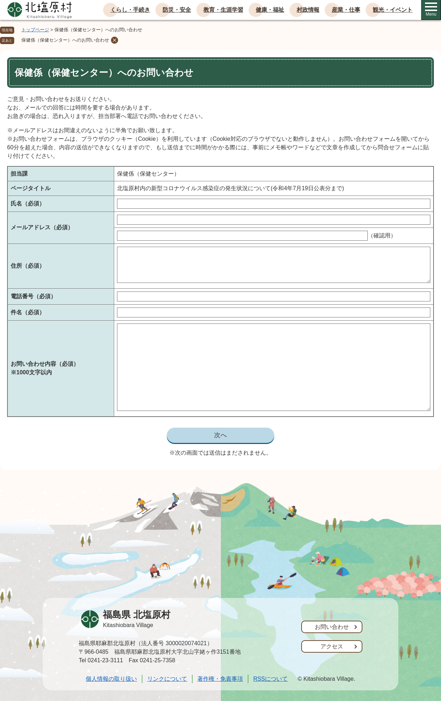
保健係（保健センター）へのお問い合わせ (65, 40)
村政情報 (308, 10)
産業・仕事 (346, 10)
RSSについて (270, 679)
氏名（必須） (28, 203)
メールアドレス (42, 227)
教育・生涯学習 (223, 10)
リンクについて (167, 679)
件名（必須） (28, 312)
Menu (431, 9)
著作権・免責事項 (220, 679)
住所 (28, 266)
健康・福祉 (270, 10)
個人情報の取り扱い (111, 679)
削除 (114, 40)
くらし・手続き (130, 10)
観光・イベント (393, 10)
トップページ (35, 29)
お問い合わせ (332, 627)
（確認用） (382, 235)
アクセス (331, 646)
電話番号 (33, 296)
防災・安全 (177, 10)
